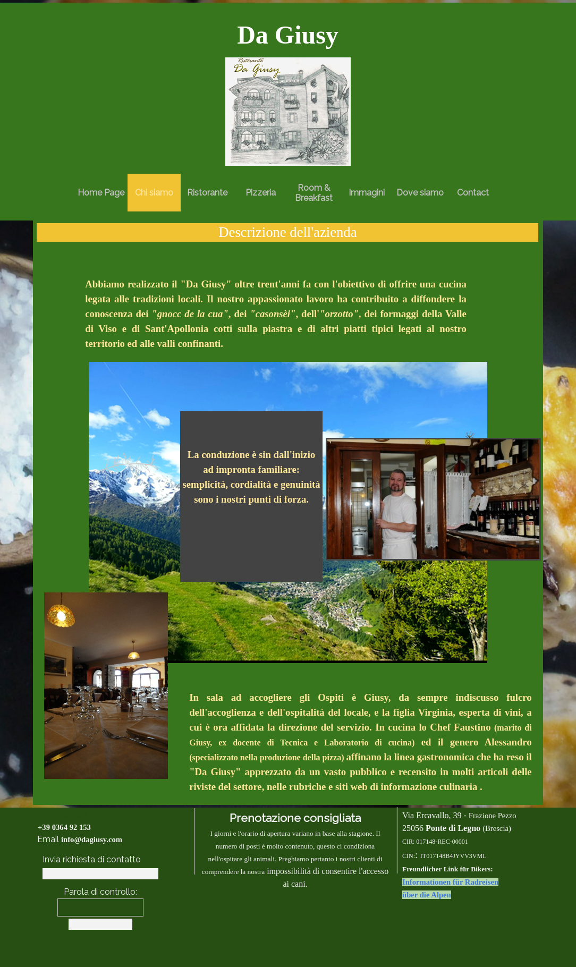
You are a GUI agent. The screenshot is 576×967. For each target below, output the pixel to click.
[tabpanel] (287, 35)
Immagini (367, 193)
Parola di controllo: (100, 892)
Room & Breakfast (314, 193)
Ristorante (207, 193)
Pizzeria (260, 193)
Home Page (101, 193)
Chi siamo (154, 193)
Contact (473, 193)
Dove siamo (420, 193)
